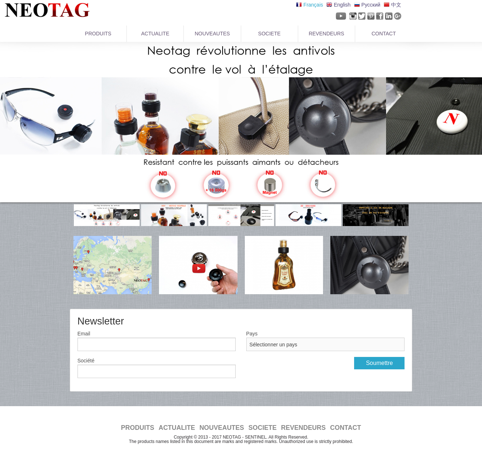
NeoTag (45, 10)
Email (83, 334)
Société (86, 360)
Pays (252, 334)
